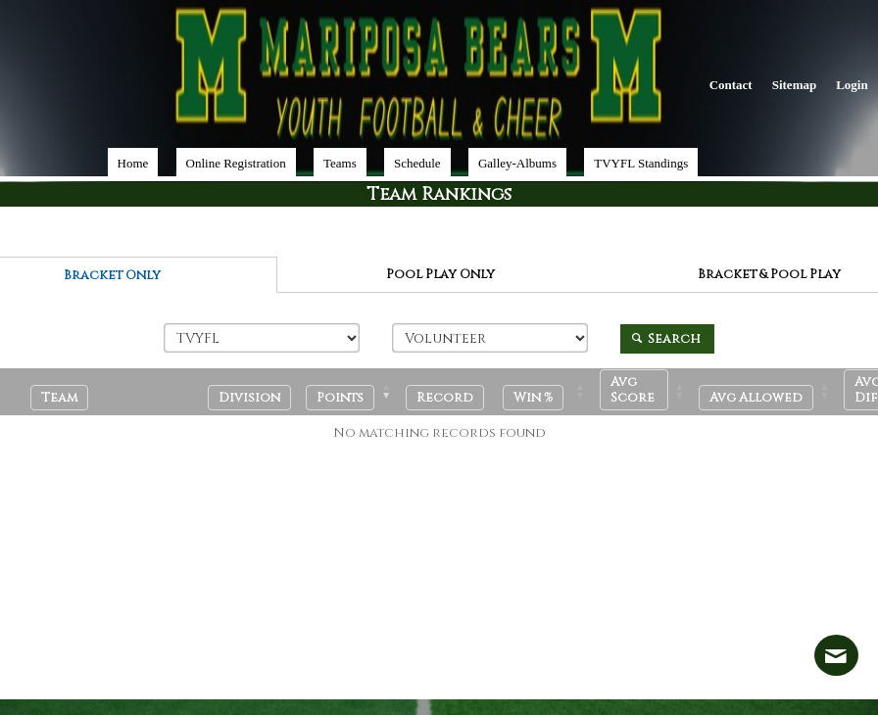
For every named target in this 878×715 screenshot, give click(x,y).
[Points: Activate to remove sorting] (355, 391)
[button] (340, 397)
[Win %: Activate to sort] (550, 391)
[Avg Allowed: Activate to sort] (770, 391)
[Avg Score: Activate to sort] (649, 391)
